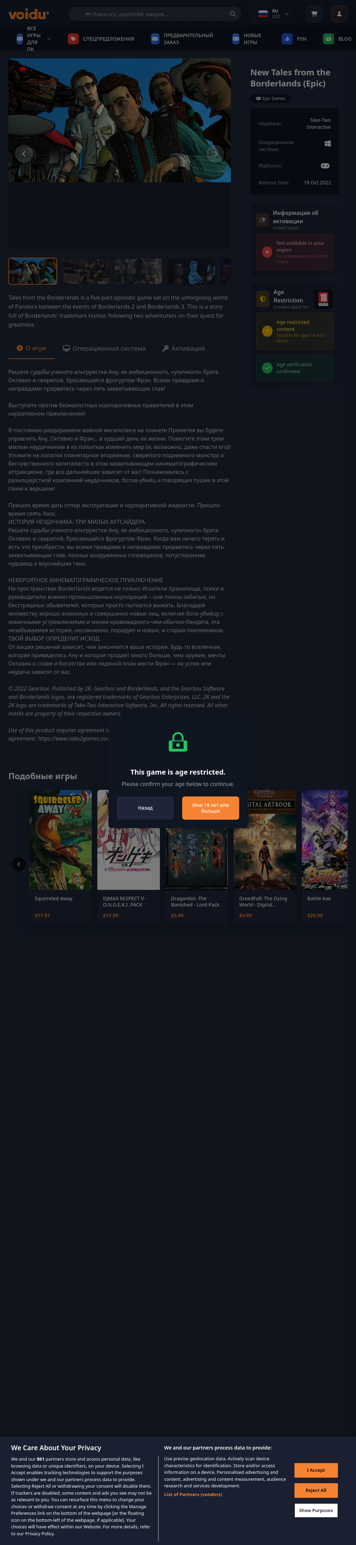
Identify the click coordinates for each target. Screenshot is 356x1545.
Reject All (316, 1498)
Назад (145, 807)
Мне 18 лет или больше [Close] (210, 808)
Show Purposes (316, 1518)
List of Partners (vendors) (193, 1502)
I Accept (316, 1478)
